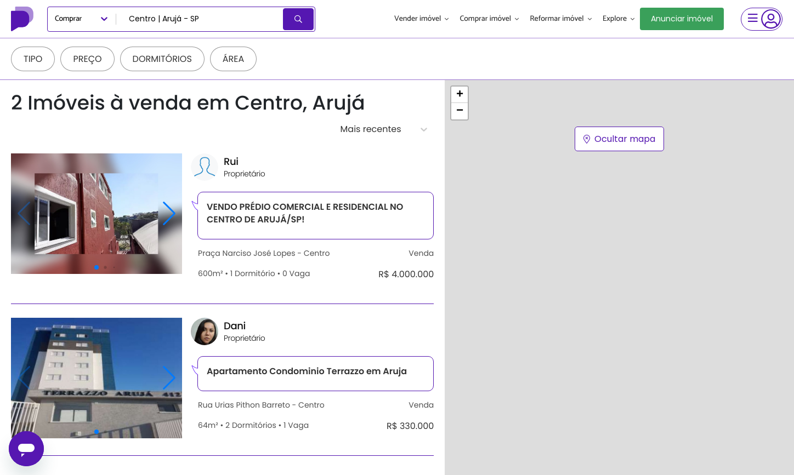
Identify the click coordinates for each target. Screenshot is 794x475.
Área (234, 59)
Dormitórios (162, 59)
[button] (459, 95)
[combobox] (200, 19)
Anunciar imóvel (682, 18)
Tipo (33, 59)
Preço (87, 59)
